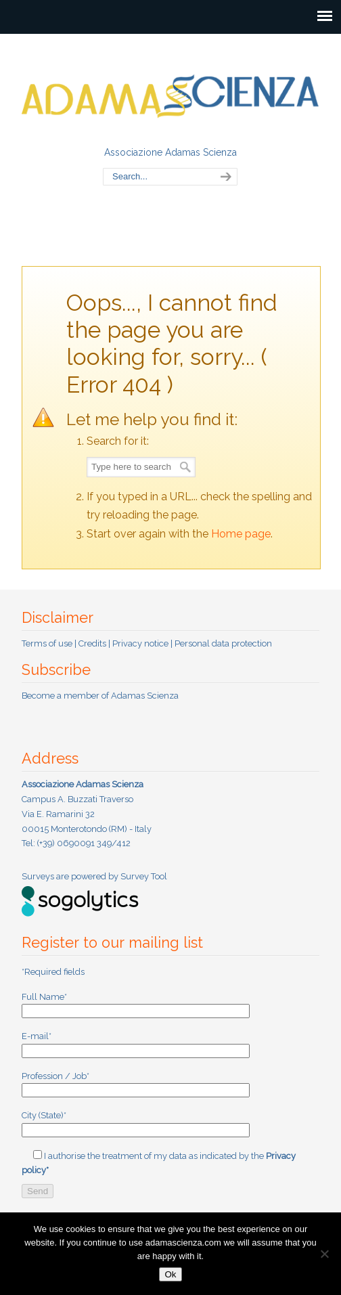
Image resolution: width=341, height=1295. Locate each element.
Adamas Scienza (170, 88)
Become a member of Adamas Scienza (100, 695)
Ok (170, 1274)
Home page (241, 533)
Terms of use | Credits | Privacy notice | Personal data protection (147, 643)
